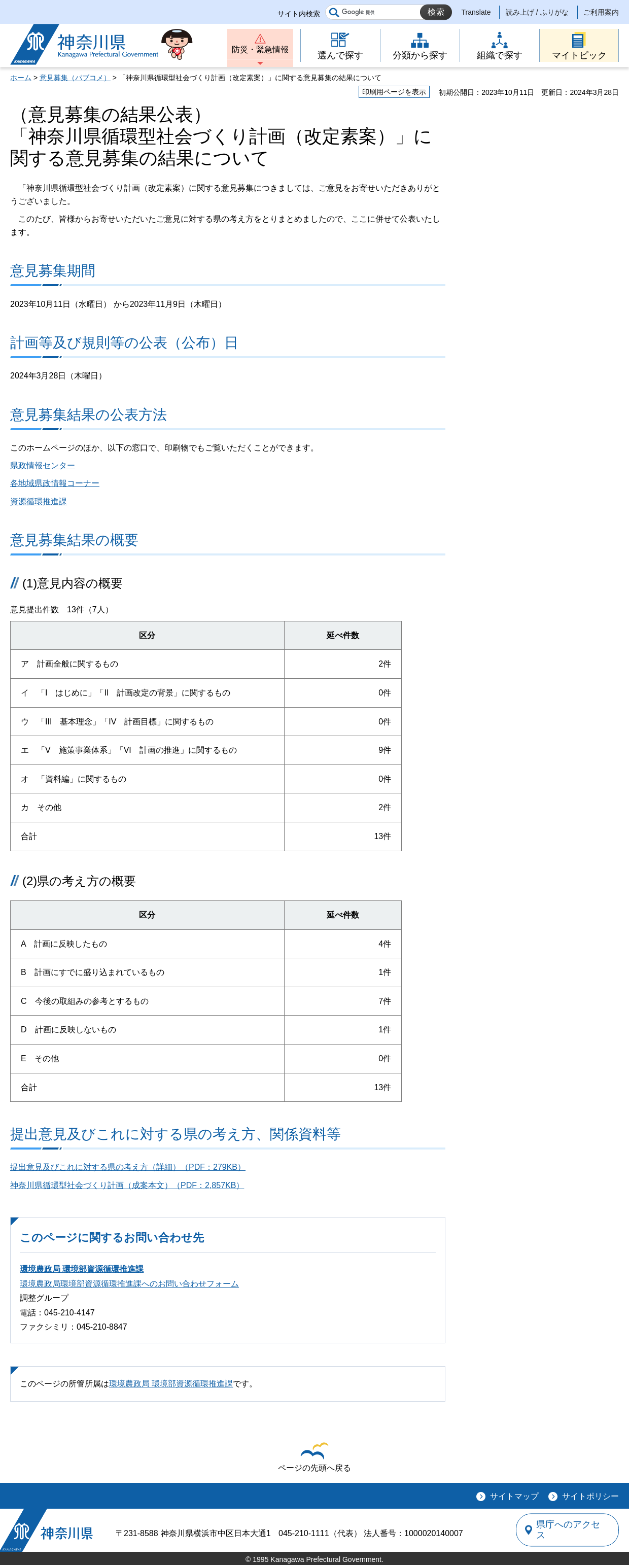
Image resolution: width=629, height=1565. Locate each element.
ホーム (20, 78)
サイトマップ (514, 1496)
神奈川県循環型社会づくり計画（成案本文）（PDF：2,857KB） (127, 1185)
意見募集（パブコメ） (75, 78)
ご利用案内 (601, 12)
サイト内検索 (298, 14)
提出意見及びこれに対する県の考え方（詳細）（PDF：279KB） (128, 1167)
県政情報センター (42, 465)
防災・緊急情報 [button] (260, 49)
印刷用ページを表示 (394, 92)
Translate (476, 12)
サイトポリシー (590, 1496)
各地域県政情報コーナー (54, 483)
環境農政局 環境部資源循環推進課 (82, 1269)
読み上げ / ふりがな (537, 12)
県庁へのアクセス (572, 1530)
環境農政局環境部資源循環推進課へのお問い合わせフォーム (129, 1283)
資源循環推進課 (38, 501)
